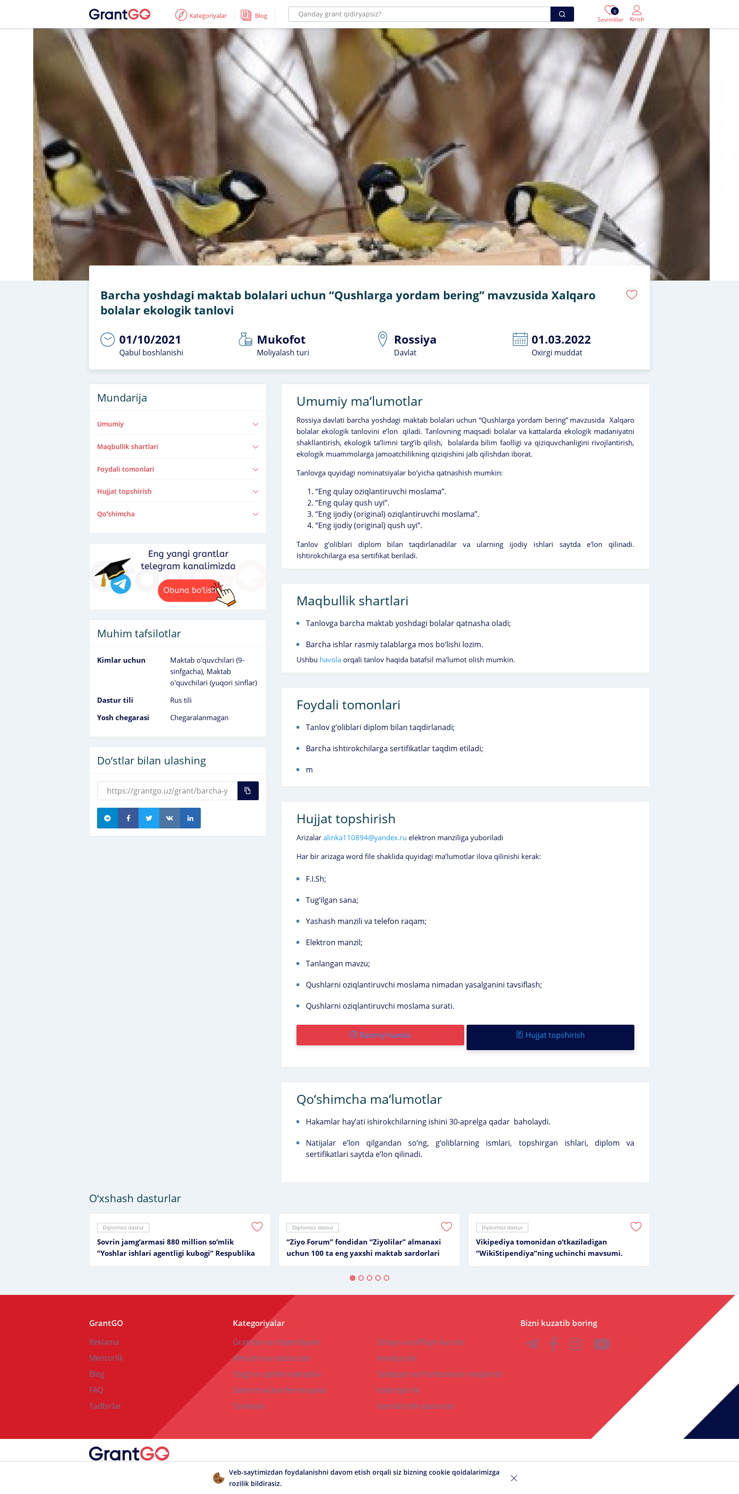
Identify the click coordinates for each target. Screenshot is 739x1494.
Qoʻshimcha (178, 509)
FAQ (96, 1380)
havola (330, 654)
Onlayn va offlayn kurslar (421, 1332)
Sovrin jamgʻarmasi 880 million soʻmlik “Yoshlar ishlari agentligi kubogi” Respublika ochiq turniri (176, 1238)
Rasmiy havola (379, 1030)
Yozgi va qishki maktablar (277, 1364)
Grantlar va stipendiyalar (277, 1332)
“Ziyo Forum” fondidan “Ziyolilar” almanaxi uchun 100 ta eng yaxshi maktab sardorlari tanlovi (364, 1238)
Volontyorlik (398, 1380)
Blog (97, 1364)
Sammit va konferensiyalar (280, 1380)
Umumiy (178, 419)
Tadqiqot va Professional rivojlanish (440, 1364)
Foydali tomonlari (178, 464)
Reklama (104, 1332)
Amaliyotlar (397, 1348)
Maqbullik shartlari (178, 441)
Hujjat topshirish (178, 486)
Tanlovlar (249, 1396)
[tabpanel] (180, 1230)
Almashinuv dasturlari (272, 1348)
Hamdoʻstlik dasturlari (416, 1396)
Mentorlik (106, 1348)
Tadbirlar (105, 1396)
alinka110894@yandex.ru (365, 832)
